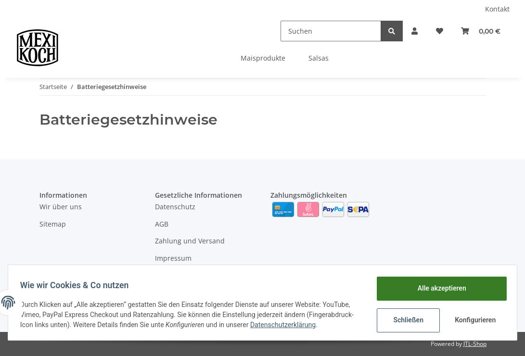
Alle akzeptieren (438, 286)
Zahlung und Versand (190, 240)
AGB (161, 224)
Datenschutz (175, 206)
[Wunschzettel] (433, 31)
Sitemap (52, 224)
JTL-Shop (475, 344)
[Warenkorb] (479, 31)
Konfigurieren (472, 317)
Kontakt (497, 8)
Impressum (173, 258)
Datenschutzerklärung (56, 327)
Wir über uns (60, 206)
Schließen (405, 317)
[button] (403, 31)
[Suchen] (317, 31)
